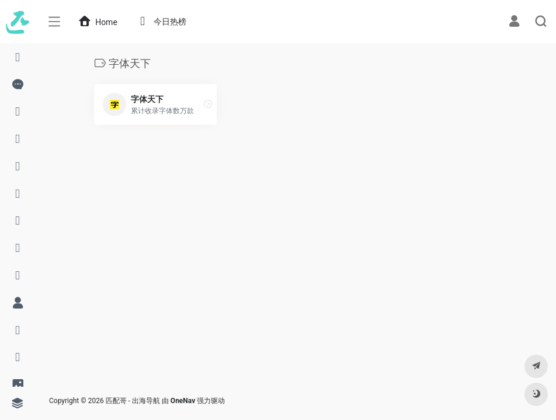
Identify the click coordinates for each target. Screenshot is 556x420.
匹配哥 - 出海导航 (133, 401)
